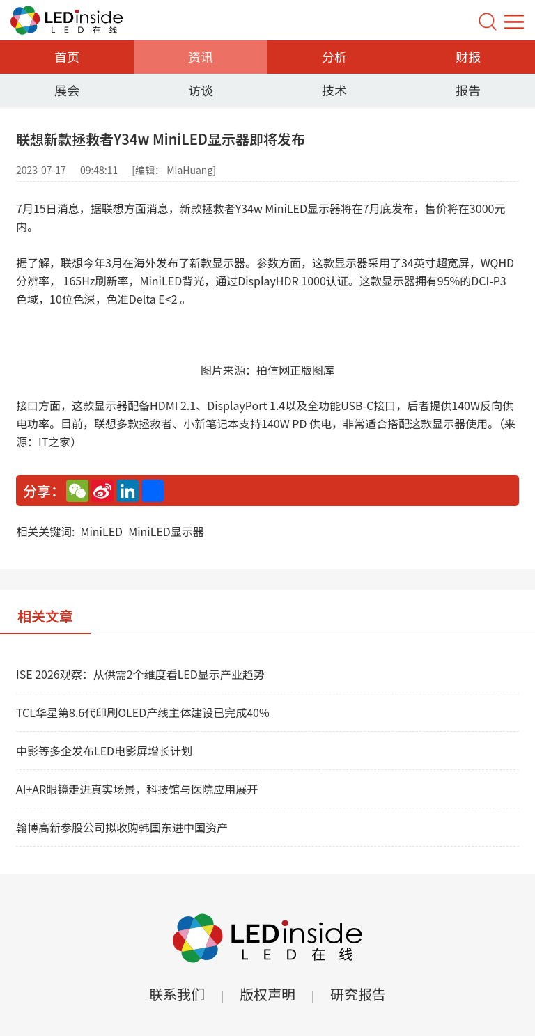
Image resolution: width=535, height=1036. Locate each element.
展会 (66, 90)
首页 (66, 56)
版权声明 (267, 994)
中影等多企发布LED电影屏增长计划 (104, 750)
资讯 (200, 56)
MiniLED (101, 531)
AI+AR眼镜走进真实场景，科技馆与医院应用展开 (137, 788)
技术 (334, 90)
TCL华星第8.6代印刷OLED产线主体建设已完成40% (143, 712)
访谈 (200, 90)
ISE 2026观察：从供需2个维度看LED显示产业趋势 (140, 674)
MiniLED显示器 (166, 531)
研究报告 (358, 994)
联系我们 (177, 994)
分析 (334, 56)
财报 (468, 56)
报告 (468, 90)
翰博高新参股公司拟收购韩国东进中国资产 (122, 827)
